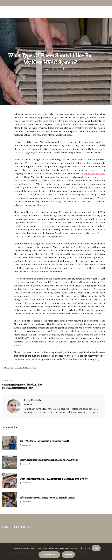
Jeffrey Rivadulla (45, 69)
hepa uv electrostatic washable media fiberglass (20, 368)
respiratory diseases (94, 173)
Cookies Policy (83, 548)
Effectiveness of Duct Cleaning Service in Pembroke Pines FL (47, 497)
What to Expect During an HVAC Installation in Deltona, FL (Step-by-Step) (54, 479)
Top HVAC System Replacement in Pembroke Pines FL (44, 441)
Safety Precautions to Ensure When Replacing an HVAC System (49, 460)
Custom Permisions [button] (49, 554)
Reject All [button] (68, 554)
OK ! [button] (96, 548)
